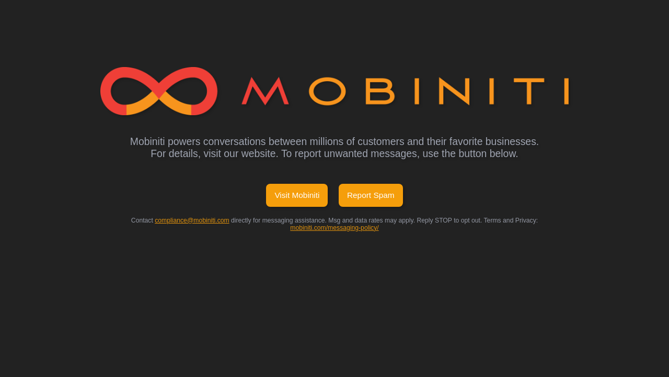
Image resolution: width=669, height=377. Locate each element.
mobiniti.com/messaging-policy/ (334, 227)
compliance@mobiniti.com (192, 220)
